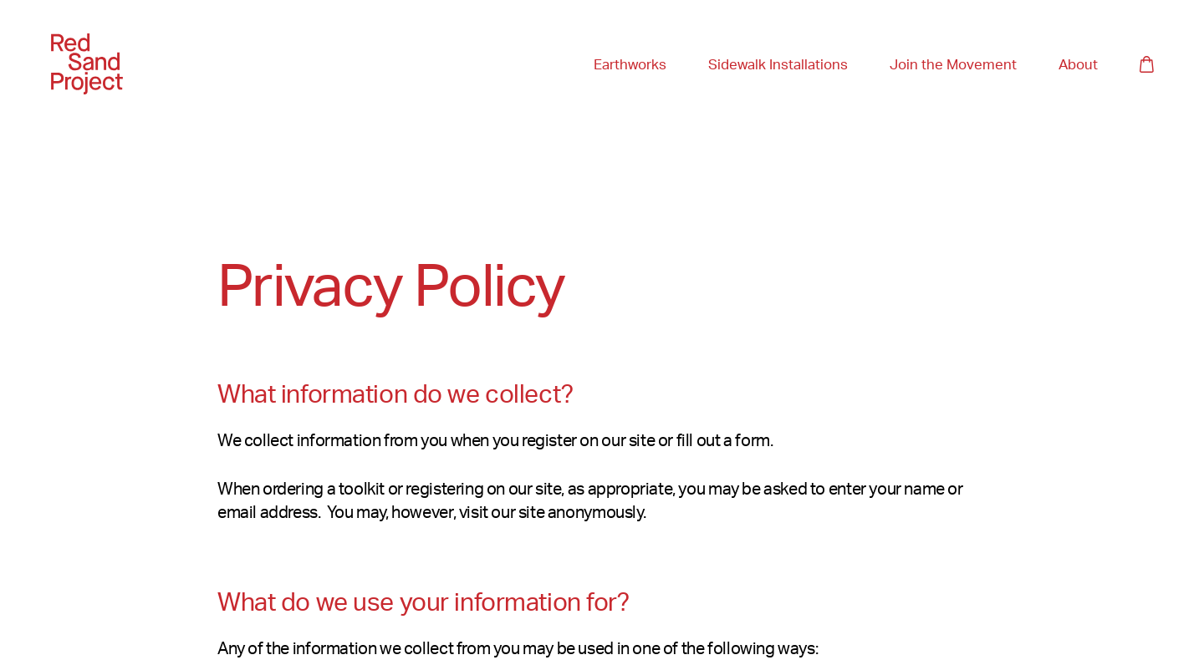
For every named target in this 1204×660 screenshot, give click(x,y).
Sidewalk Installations (778, 64)
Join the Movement (953, 64)
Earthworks (630, 64)
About (1078, 64)
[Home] (87, 63)
